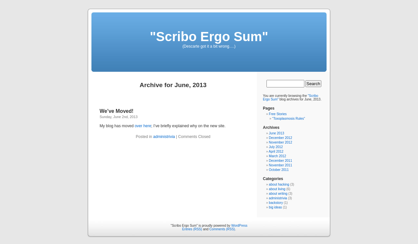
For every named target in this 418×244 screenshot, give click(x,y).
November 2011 (280, 165)
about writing (278, 193)
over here (143, 126)
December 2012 (280, 138)
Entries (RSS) (192, 229)
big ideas (275, 207)
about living (277, 189)
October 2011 (279, 170)
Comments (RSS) (222, 229)
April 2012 (276, 151)
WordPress (239, 225)
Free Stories (277, 114)
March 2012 (277, 156)
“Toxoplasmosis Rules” (288, 118)
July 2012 (276, 147)
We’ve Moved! (117, 111)
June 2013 (276, 133)
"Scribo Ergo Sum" (209, 36)
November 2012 (280, 142)
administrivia (164, 136)
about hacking (279, 184)
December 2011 (280, 160)
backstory (276, 203)
